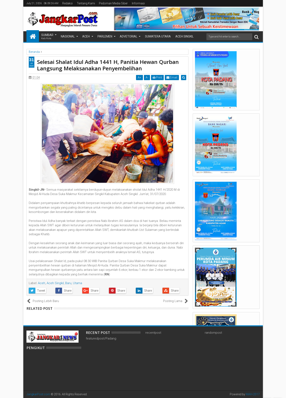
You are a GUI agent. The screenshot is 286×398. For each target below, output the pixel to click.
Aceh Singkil (184, 36)
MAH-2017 (253, 394)
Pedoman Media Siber (113, 3)
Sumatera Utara (158, 36)
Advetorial (128, 36)
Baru (68, 283)
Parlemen (104, 36)
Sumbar (47, 36)
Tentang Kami (86, 3)
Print (158, 77)
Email (172, 77)
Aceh (86, 36)
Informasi (138, 3)
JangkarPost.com (38, 394)
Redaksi (67, 3)
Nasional (68, 36)
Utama (77, 283)
